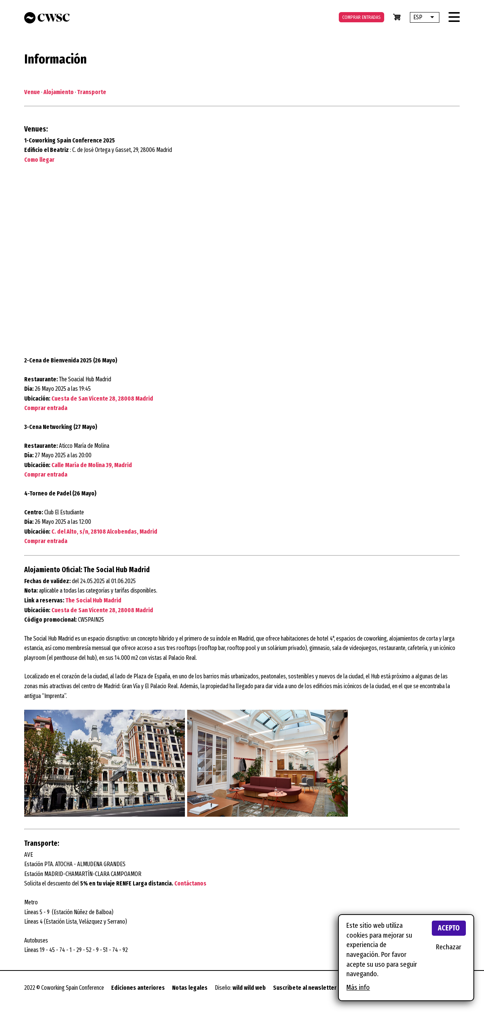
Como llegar (39, 159)
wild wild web (249, 987)
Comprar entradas (361, 17)
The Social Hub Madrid (93, 600)
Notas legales (190, 987)
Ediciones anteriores (138, 987)
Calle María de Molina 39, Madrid (91, 465)
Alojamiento (58, 92)
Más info (358, 987)
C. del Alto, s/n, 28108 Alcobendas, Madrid (104, 531)
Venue (32, 92)
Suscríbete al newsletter (305, 987)
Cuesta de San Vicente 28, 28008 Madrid (102, 398)
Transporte (91, 92)
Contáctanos (190, 883)
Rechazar (448, 947)
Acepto (449, 928)
